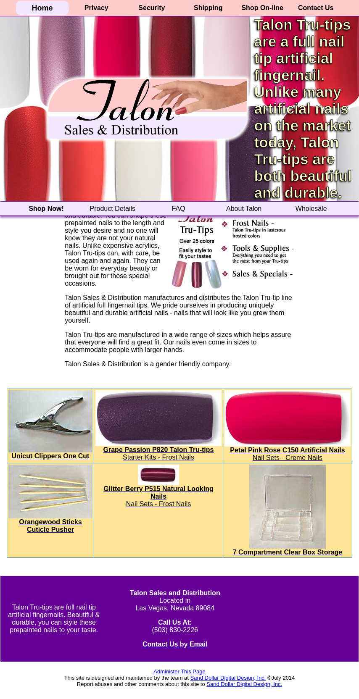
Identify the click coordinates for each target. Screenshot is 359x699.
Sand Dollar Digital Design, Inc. (228, 678)
